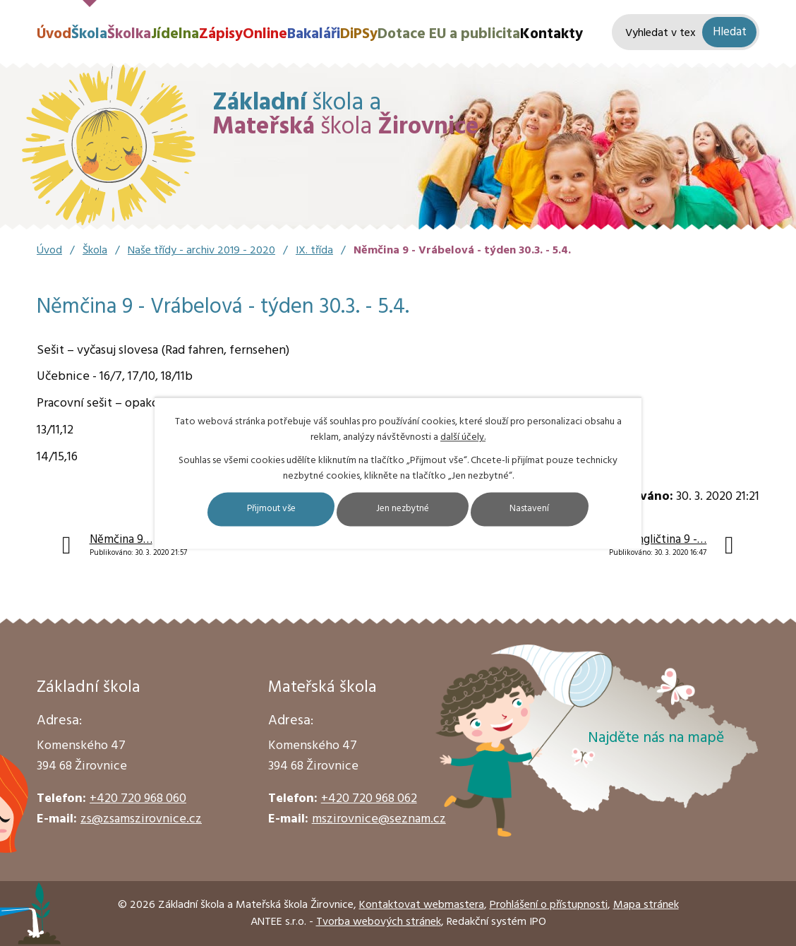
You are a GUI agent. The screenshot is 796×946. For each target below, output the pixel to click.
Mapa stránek (646, 905)
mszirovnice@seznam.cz (379, 819)
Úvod (54, 34)
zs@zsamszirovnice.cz (141, 819)
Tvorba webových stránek (378, 922)
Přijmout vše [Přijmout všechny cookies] (257, 509)
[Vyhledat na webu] (685, 32)
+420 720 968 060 (138, 799)
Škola (89, 34)
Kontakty (551, 34)
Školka (129, 34)
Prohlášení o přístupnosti (549, 905)
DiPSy (359, 34)
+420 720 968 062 (369, 799)
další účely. (463, 437)
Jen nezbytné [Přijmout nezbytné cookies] (404, 509)
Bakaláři (313, 34)
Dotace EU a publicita (449, 34)
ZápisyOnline (243, 34)
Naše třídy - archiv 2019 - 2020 (201, 250)
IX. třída (314, 250)
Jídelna (175, 34)
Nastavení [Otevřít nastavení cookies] (544, 509)
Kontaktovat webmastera (421, 905)
